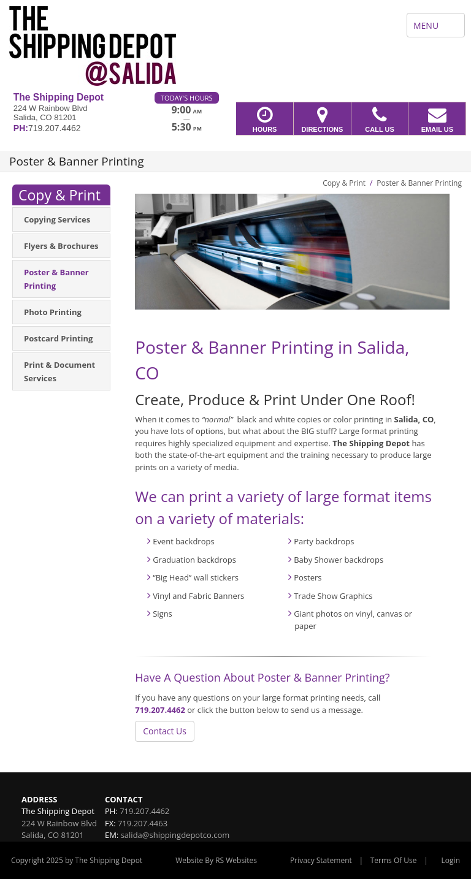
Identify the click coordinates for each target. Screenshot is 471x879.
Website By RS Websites (216, 860)
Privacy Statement (321, 860)
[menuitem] (61, 219)
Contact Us (164, 731)
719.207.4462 (160, 709)
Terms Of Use (393, 860)
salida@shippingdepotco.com (175, 834)
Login (451, 860)
